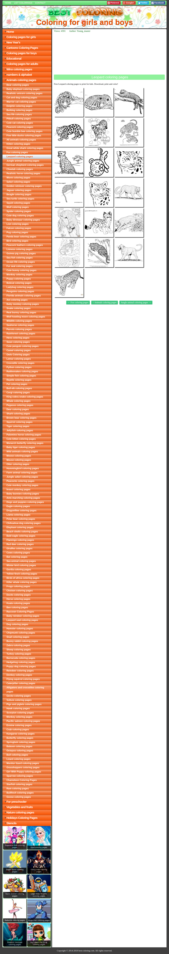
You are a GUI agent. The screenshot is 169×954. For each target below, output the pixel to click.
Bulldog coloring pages (19, 110)
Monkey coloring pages (19, 274)
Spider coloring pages (18, 211)
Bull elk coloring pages (19, 388)
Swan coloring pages (18, 342)
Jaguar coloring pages (18, 190)
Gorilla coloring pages (18, 569)
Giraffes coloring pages (19, 548)
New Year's (13, 42)
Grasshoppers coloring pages (22, 767)
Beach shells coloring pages (22, 531)
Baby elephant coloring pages (23, 89)
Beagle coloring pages (18, 194)
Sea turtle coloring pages (20, 198)
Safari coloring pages (18, 182)
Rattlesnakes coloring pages (22, 371)
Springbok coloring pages (20, 742)
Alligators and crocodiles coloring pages (25, 689)
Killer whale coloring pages (21, 582)
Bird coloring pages (17, 241)
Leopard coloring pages (19, 156)
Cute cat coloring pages (19, 123)
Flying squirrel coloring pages (23, 679)
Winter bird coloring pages (21, 565)
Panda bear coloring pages (21, 236)
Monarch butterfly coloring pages (24, 443)
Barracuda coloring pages (20, 658)
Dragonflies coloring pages (21, 510)
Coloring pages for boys (21, 53)
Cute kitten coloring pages (21, 439)
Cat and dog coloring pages (21, 97)
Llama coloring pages (18, 515)
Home (8, 3)
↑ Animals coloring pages (104, 302)
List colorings (23, 3)
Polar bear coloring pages (20, 519)
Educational (13, 58)
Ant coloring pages (17, 300)
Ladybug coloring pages (19, 287)
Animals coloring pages (21, 80)
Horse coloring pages (18, 599)
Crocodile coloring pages (20, 363)
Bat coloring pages (16, 557)
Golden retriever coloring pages (24, 186)
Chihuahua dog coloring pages (23, 523)
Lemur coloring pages (18, 359)
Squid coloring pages (18, 203)
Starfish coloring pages (19, 784)
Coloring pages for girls (21, 37)
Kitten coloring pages (18, 144)
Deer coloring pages (17, 409)
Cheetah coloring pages (19, 169)
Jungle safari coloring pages (22, 477)
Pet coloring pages (16, 384)
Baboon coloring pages (19, 746)
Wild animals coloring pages (22, 451)
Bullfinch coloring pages (20, 793)
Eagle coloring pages (18, 506)
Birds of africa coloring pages (22, 578)
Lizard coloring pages (18, 759)
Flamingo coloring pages (20, 540)
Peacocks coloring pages (20, 481)
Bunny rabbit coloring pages (22, 641)
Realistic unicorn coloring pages (24, 93)
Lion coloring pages (17, 224)
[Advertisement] (109, 53)
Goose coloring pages (18, 797)
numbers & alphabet (19, 74)
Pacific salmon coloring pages (23, 721)
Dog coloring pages (17, 624)
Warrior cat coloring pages (21, 102)
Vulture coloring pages (19, 700)
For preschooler (16, 801)
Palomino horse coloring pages (23, 434)
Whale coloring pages (18, 401)
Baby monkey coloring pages (22, 304)
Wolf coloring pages (17, 207)
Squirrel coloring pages (19, 422)
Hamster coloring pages (19, 628)
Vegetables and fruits (19, 807)
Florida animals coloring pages (23, 295)
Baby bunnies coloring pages (22, 493)
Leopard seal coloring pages (22, 620)
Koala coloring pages (18, 603)
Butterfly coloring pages (19, 738)
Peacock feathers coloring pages (24, 245)
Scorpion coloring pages (20, 712)
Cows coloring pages (18, 552)
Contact (40, 3)
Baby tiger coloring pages (20, 447)
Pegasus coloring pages (19, 405)
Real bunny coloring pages (21, 312)
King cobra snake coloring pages (24, 397)
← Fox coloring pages (78, 302)
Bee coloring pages (17, 607)
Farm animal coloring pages (21, 472)
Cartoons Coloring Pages (22, 47)
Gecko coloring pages (18, 696)
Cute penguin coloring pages (22, 346)
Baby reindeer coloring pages (22, 616)
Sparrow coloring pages (19, 776)
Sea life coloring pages (19, 114)
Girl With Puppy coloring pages (23, 771)
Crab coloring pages (17, 729)
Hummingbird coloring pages (22, 468)
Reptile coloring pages (18, 380)
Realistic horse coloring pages (23, 173)
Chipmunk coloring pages (20, 633)
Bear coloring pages (17, 85)
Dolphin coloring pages (19, 106)
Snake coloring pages (18, 308)
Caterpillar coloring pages (20, 683)
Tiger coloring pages (17, 426)
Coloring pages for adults (22, 64)
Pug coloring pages (17, 232)
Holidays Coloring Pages (21, 817)
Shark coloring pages (18, 413)
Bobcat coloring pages (18, 283)
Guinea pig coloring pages (21, 253)
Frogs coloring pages (18, 586)
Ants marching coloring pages (23, 498)
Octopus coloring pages (19, 750)
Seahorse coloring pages (20, 325)
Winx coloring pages (19, 69)
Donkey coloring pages (19, 675)
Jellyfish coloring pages (19, 430)
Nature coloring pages (20, 812)
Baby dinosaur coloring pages (23, 220)
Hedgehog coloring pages (20, 662)
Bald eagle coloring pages (20, 536)
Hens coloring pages (17, 338)
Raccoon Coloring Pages (20, 611)
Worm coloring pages (18, 177)
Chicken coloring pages (19, 590)
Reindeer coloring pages (20, 670)
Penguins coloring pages (20, 291)
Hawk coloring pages (18, 708)
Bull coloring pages (17, 755)
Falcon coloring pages (18, 228)
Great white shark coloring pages (24, 148)
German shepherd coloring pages (25, 165)
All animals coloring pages (21, 139)
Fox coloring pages (17, 152)
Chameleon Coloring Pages (21, 780)
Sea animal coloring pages (21, 561)
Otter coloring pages (17, 464)
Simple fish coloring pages (21, 375)
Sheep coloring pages (18, 649)
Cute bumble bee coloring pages (24, 131)
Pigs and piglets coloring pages (23, 704)
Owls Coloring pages (18, 354)
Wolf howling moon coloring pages (25, 316)
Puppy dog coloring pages (21, 666)
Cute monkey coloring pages (22, 485)
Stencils (11, 823)
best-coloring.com (86, 950)
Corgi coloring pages (18, 392)
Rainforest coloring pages (20, 333)
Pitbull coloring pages (18, 118)
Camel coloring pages (18, 350)
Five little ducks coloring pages (23, 135)
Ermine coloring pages (18, 725)
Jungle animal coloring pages (22, 161)
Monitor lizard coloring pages (22, 763)
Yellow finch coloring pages (21, 574)
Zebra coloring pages (18, 645)
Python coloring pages (18, 367)
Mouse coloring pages (18, 460)
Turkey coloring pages (18, 654)
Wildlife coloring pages (19, 321)
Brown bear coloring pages (21, 418)
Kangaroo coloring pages (20, 734)
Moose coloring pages (18, 456)
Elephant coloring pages (19, 527)
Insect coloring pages (18, 489)
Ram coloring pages (17, 788)
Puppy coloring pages (18, 279)
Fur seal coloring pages (19, 266)
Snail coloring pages (17, 637)
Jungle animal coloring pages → (136, 302)
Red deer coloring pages (20, 544)
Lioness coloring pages (19, 249)
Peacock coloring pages (19, 127)
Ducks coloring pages (18, 595)
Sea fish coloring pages (19, 257)
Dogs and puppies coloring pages (25, 502)
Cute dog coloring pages (20, 215)
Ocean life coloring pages (20, 262)
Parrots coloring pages (19, 329)
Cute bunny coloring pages (21, 270)
